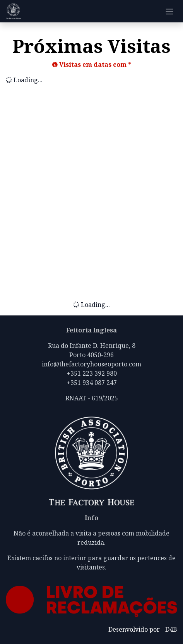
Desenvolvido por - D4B (142, 629)
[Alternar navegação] (169, 11)
